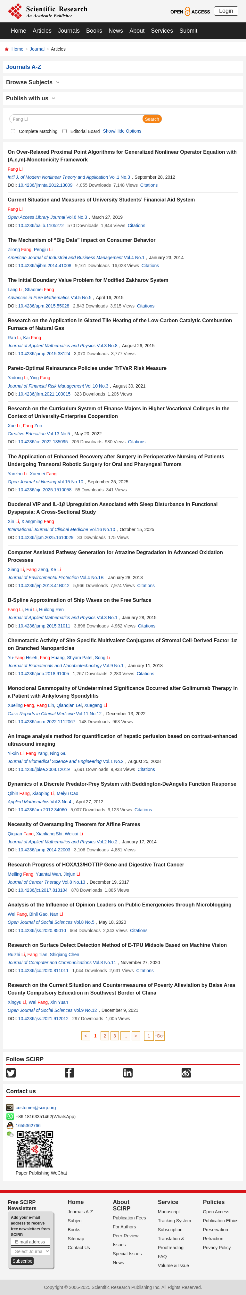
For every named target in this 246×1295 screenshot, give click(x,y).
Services (162, 31)
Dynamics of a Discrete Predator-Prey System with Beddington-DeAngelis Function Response (122, 784)
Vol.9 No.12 (85, 1010)
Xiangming (37, 521)
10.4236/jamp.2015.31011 (44, 625)
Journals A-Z (80, 1211)
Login (226, 11)
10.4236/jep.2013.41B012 (44, 585)
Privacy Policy (217, 1247)
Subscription (170, 1229)
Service (168, 1202)
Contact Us (79, 1247)
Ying (40, 377)
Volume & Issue (173, 1265)
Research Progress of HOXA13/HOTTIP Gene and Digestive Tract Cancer (96, 864)
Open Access (216, 1211)
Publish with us (30, 98)
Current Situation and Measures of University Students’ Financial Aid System (101, 199)
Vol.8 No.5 (84, 922)
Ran (14, 337)
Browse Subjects (33, 82)
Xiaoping (43, 793)
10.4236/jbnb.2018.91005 (43, 673)
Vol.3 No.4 (61, 801)
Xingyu (17, 1002)
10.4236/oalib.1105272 (41, 225)
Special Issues (127, 1253)
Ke (56, 569)
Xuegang (95, 705)
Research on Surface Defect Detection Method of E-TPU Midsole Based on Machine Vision (117, 945)
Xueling (21, 705)
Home (18, 31)
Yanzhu (17, 473)
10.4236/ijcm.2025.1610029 (46, 537)
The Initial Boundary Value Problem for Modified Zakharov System (88, 280)
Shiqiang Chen (64, 954)
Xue (14, 425)
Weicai (74, 833)
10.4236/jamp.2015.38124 (44, 353)
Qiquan (21, 833)
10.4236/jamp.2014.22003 (44, 849)
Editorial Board (85, 131)
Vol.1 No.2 (113, 761)
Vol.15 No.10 (70, 481)
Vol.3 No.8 (107, 345)
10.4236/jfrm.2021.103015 (44, 394)
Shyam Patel (79, 657)
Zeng (37, 569)
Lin (45, 705)
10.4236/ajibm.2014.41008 (44, 265)
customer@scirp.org (36, 1107)
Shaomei (39, 289)
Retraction (213, 1238)
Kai (32, 337)
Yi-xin (15, 753)
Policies (214, 1202)
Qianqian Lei (69, 705)
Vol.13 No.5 (58, 433)
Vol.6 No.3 (76, 217)
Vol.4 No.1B (92, 577)
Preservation (215, 1229)
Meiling (20, 874)
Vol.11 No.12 (89, 713)
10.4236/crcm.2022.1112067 (46, 721)
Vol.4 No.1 (134, 257)
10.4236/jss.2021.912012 (43, 1018)
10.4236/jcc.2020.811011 (43, 970)
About (136, 31)
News (116, 31)
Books (94, 31)
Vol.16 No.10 (102, 529)
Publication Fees (129, 1217)
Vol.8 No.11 (104, 962)
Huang (52, 657)
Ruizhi (16, 954)
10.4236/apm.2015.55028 (44, 305)
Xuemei (43, 473)
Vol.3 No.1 (107, 617)
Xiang (16, 569)
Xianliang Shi (49, 833)
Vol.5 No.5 (81, 297)
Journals (69, 31)
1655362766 (28, 1125)
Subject (75, 1220)
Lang (15, 289)
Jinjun (71, 874)
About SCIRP (121, 1205)
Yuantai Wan (48, 874)
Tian (37, 954)
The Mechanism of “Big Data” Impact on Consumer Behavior (81, 240)
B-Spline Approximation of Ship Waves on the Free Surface (80, 600)
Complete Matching (38, 131)
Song (102, 657)
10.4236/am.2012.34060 (42, 809)
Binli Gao (38, 914)
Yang (36, 753)
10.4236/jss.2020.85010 (42, 930)
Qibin (19, 793)
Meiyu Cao (67, 793)
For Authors (124, 1226)
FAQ (162, 1256)
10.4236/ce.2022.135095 (43, 441)
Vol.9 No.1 (113, 665)
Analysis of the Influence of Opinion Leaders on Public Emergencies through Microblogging (120, 904)
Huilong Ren (51, 609)
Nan (56, 914)
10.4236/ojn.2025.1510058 (45, 489)
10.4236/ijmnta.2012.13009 (45, 185)
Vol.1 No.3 (119, 177)
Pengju (43, 249)
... (125, 1035)
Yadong (18, 377)
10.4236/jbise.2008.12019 (44, 769)
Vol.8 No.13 (73, 882)
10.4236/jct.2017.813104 (43, 890)
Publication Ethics (220, 1220)
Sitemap (76, 1238)
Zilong (19, 249)
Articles (42, 31)
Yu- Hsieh (22, 657)
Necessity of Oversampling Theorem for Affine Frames (74, 824)
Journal (37, 49)
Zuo (32, 425)
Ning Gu (58, 753)
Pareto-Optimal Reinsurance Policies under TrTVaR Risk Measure (87, 368)
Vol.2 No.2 (107, 841)
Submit (188, 31)
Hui (31, 609)
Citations (149, 185)
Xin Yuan (59, 1002)
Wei (17, 914)
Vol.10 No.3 (96, 386)
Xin (13, 521)
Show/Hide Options (122, 131)
